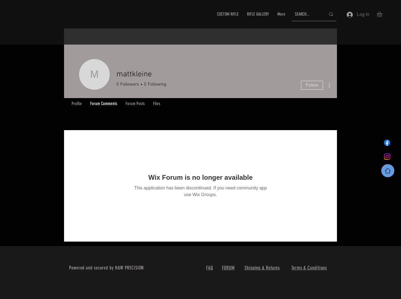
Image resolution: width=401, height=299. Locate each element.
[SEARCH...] (306, 14)
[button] (383, 14)
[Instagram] (387, 156)
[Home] (387, 170)
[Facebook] (387, 142)
